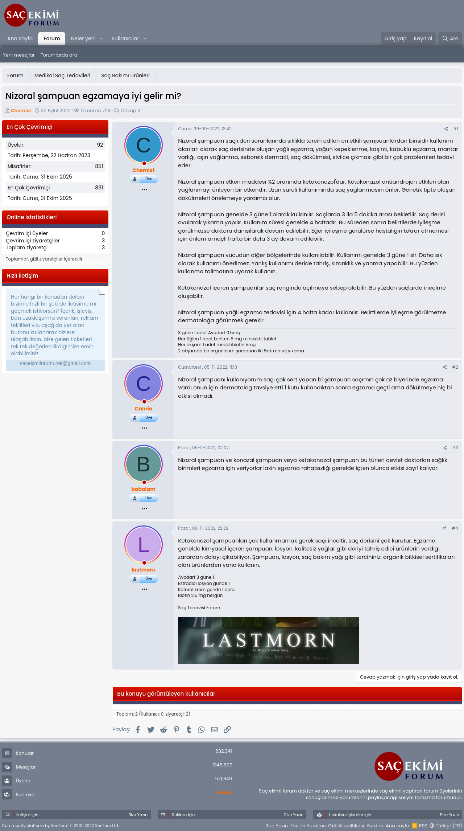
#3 (455, 448)
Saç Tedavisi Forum (199, 608)
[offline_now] (144, 164)
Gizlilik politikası (346, 825)
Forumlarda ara (59, 55)
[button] (101, 38)
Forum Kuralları (308, 825)
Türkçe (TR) (446, 825)
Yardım (375, 825)
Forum (52, 38)
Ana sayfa (20, 38)
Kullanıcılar (125, 38)
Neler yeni (83, 38)
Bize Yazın (276, 825)
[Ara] (450, 38)
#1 (455, 129)
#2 (455, 367)
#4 (455, 528)
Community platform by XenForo (60, 825)
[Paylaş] (446, 129)
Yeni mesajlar (19, 55)
